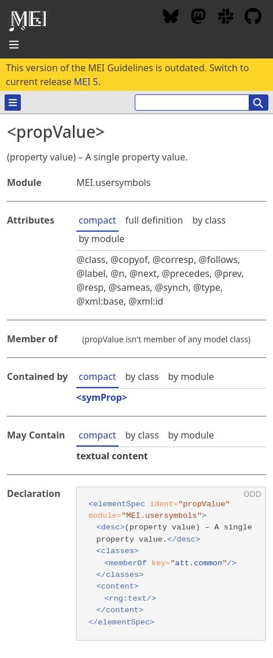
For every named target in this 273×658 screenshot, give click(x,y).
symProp (102, 397)
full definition (154, 220)
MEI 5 (86, 81)
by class (209, 220)
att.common (199, 563)
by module (101, 238)
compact (97, 220)
